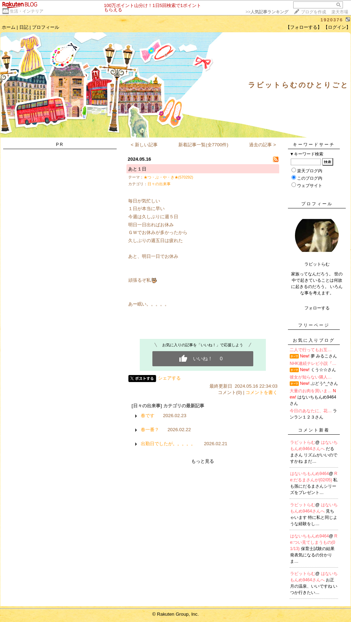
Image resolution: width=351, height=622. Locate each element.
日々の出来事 (159, 184)
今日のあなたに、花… (311, 410)
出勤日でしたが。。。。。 (168, 443)
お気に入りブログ (314, 340)
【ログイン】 (337, 27)
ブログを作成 (313, 11)
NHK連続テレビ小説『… (313, 363)
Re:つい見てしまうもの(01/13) (313, 542)
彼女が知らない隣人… (311, 377)
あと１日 (137, 169)
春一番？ (150, 429)
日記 (23, 27)
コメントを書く (261, 392)
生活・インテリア (26, 11)
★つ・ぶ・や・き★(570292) (168, 177)
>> (267, 11)
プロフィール (45, 27)
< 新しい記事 (144, 144)
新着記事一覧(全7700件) (203, 144)
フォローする (317, 308)
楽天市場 (339, 11)
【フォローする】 (303, 27)
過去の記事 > (262, 144)
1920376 (332, 19)
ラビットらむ (302, 442)
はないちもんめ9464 (309, 473)
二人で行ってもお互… (311, 349)
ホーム (8, 27)
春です (147, 415)
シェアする (169, 378)
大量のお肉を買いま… (311, 390)
